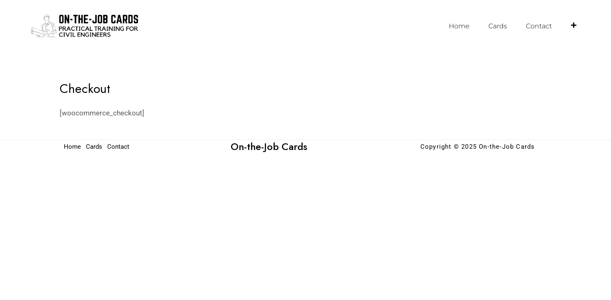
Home (459, 26)
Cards (497, 26)
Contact (539, 26)
